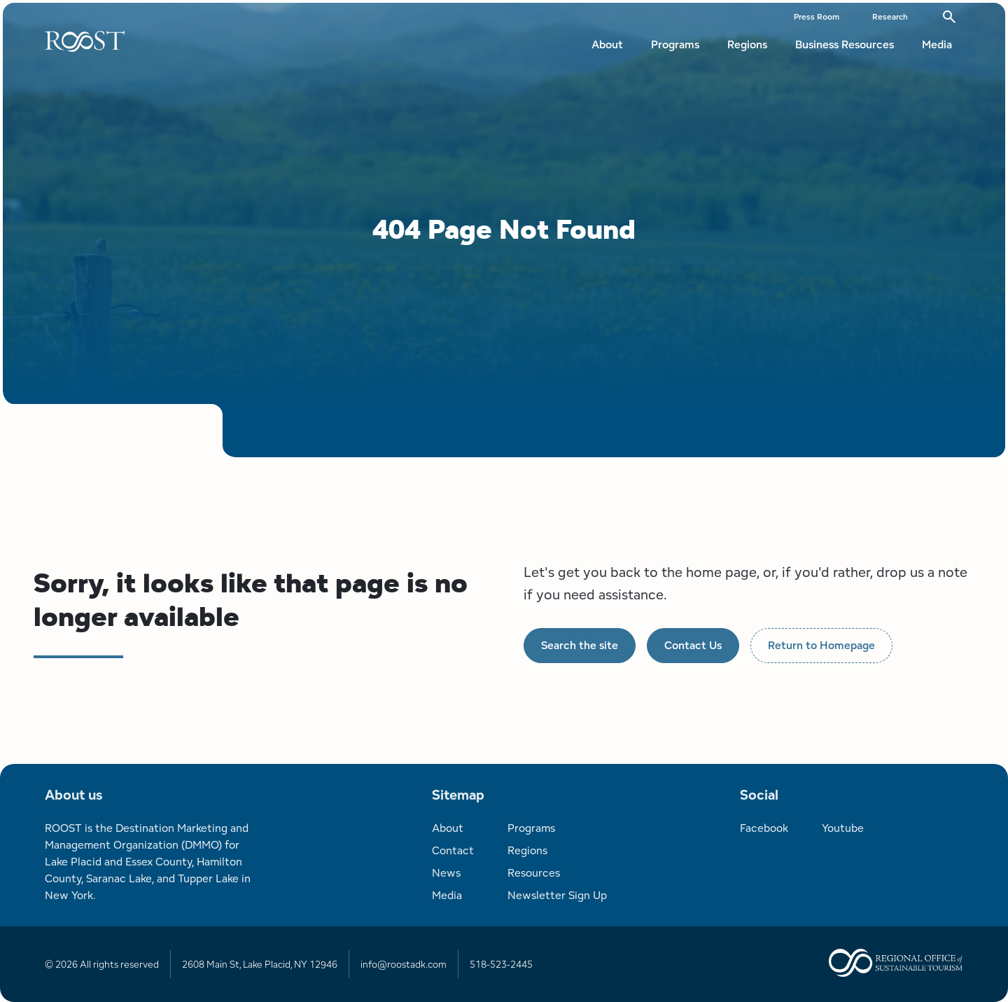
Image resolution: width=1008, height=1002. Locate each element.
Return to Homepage (821, 645)
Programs (675, 44)
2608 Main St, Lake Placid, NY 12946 (259, 964)
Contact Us (693, 645)
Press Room (816, 16)
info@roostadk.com (403, 964)
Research (890, 16)
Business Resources (844, 44)
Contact (453, 850)
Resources (533, 872)
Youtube (843, 828)
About (607, 44)
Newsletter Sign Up (557, 895)
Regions (747, 44)
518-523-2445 (501, 964)
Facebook (764, 828)
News (446, 872)
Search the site (579, 645)
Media (937, 44)
